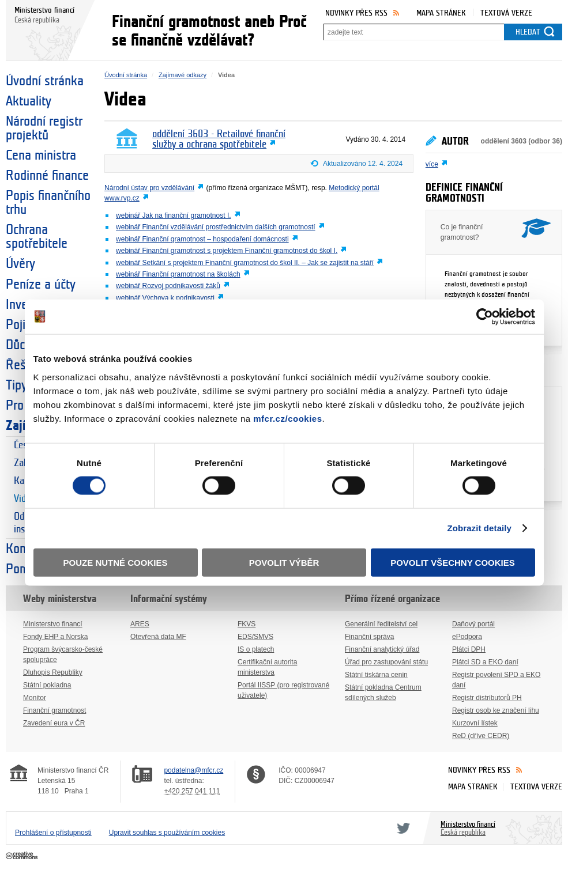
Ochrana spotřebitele (36, 237)
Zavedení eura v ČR (54, 723)
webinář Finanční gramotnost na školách (178, 274)
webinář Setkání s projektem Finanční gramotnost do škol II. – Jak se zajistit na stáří (245, 263)
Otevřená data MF (158, 637)
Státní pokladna (47, 685)
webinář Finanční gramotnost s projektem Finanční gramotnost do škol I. (226, 251)
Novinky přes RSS (356, 13)
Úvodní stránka (45, 81)
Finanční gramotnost (54, 710)
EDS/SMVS (255, 637)
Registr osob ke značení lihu (495, 710)
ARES (139, 624)
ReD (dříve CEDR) (480, 736)
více (432, 164)
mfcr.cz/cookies (287, 418)
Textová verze (506, 13)
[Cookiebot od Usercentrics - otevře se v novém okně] (484, 317)
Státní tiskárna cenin (376, 675)
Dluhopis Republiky (52, 672)
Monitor (34, 698)
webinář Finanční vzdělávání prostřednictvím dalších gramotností (215, 227)
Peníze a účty (41, 284)
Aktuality (28, 101)
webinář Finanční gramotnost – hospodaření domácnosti (202, 239)
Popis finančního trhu (48, 203)
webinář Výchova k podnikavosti (165, 298)
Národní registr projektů (44, 128)
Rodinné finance (47, 175)
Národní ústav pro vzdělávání (149, 188)
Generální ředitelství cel (381, 624)
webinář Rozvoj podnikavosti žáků (168, 286)
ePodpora (467, 637)
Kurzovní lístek (475, 723)
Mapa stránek (441, 13)
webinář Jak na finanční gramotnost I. (173, 215)
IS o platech (256, 649)
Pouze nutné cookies (115, 562)
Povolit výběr (284, 562)
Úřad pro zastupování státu (386, 662)
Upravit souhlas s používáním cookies (167, 833)
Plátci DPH (469, 649)
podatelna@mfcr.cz (193, 770)
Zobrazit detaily (479, 528)
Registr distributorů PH (487, 698)
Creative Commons (23, 856)
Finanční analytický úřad (382, 649)
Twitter (401, 828)
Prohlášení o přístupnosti (53, 833)
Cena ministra (41, 155)
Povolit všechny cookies (452, 562)
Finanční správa (369, 637)
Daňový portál (473, 624)
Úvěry (20, 264)
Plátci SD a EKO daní (485, 662)
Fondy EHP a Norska (55, 637)
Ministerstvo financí (52, 624)
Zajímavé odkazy (182, 74)
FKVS (246, 624)
